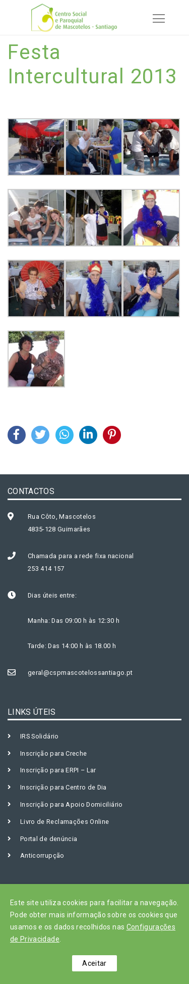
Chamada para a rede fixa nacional (81, 556)
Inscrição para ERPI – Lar (58, 770)
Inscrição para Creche (53, 753)
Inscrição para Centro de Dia (63, 787)
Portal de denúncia (48, 839)
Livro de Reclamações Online (64, 821)
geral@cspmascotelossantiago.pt (80, 672)
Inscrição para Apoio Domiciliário (71, 804)
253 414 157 (46, 568)
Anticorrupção (42, 855)
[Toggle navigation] (156, 17)
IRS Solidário (39, 736)
